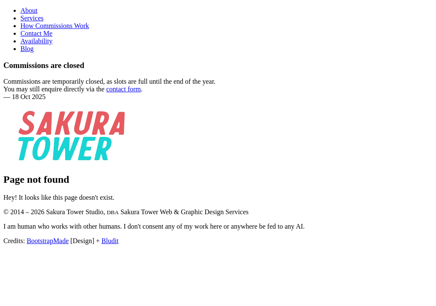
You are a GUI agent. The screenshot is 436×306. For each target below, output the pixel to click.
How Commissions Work (54, 25)
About (28, 10)
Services (31, 18)
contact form (123, 89)
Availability (36, 41)
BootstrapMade (48, 240)
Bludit (109, 240)
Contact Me (36, 33)
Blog (27, 48)
